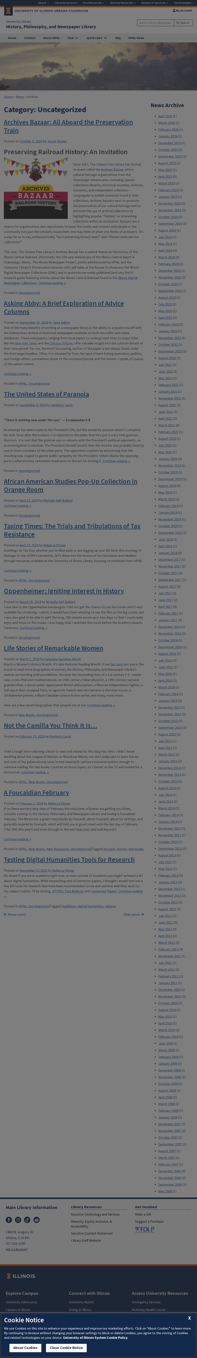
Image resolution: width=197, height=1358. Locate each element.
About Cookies (25, 1348)
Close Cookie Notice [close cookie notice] (66, 1348)
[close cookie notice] (189, 1318)
